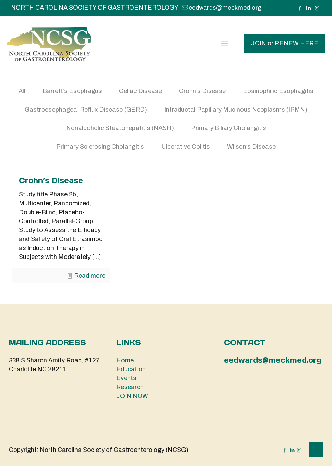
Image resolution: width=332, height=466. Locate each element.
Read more (89, 275)
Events (126, 378)
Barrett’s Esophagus (72, 91)
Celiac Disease (140, 91)
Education (131, 369)
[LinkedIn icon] (308, 8)
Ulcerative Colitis (185, 146)
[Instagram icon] (317, 8)
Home (125, 360)
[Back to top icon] (316, 449)
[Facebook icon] (300, 8)
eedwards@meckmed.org (272, 360)
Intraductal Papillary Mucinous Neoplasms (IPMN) (235, 109)
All (22, 91)
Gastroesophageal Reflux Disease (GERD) (86, 109)
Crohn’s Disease (202, 91)
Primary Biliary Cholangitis (228, 128)
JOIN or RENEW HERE (284, 43)
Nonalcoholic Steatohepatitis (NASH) (120, 128)
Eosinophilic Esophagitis (278, 91)
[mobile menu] (224, 43)
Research (130, 387)
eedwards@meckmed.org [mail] (225, 7)
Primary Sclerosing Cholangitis (100, 146)
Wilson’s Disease (251, 146)
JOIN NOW (132, 396)
